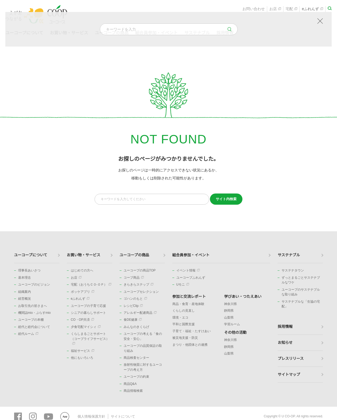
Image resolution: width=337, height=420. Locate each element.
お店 (275, 9)
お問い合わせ (253, 9)
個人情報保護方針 (90, 416)
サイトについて (120, 416)
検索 (226, 199)
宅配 (291, 9)
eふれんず (312, 9)
